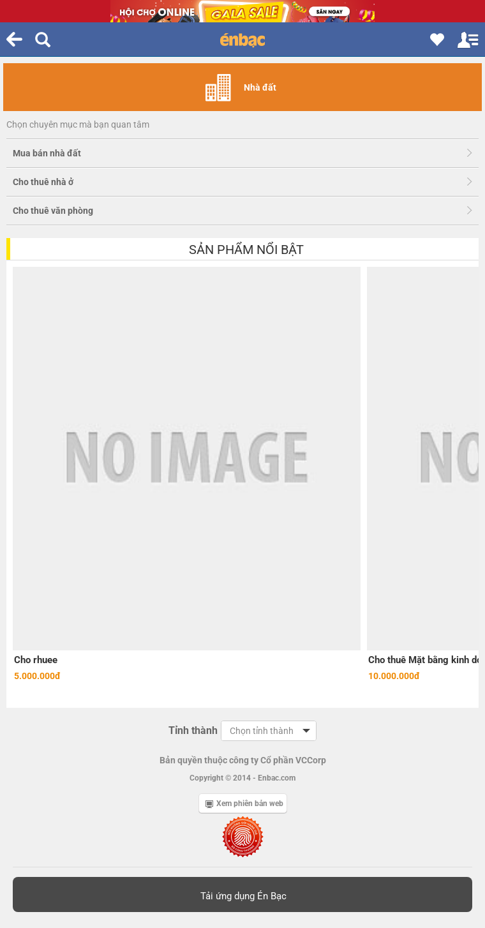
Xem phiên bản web (244, 803)
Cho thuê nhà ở (43, 182)
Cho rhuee (35, 660)
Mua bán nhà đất (47, 153)
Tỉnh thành (193, 730)
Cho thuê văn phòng (53, 211)
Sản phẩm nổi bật (246, 249)
